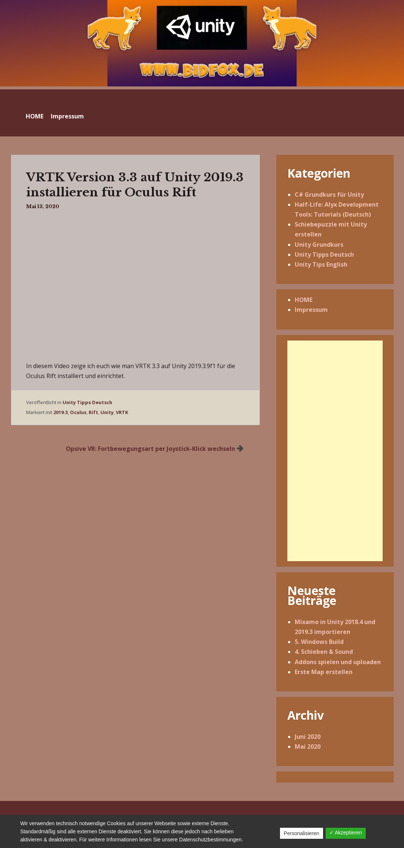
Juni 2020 (307, 737)
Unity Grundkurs (319, 244)
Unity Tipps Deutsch (87, 402)
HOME (34, 116)
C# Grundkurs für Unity (329, 194)
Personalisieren (301, 833)
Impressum (67, 116)
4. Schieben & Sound (324, 652)
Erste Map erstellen (323, 672)
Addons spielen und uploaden (338, 662)
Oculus (78, 412)
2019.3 (60, 412)
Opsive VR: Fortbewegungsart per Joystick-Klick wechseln (150, 449)
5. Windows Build (319, 642)
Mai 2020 (307, 746)
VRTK (122, 412)
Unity (107, 412)
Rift (93, 412)
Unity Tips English (321, 264)
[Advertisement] (335, 451)
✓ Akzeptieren (345, 832)
